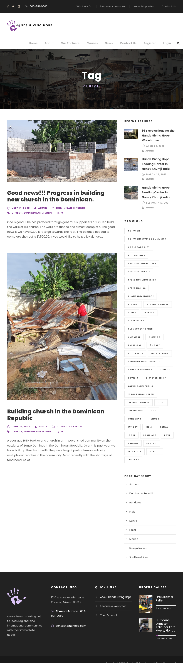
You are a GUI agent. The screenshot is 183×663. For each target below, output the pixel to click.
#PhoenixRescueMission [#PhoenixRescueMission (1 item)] (143, 353)
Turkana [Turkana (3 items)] (133, 451)
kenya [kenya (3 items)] (164, 419)
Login (167, 43)
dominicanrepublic (37, 213)
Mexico (133, 531)
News (111, 43)
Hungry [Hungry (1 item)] (132, 419)
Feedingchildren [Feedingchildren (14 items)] (138, 394)
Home (39, 43)
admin (41, 208)
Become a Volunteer (111, 598)
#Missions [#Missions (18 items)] (133, 337)
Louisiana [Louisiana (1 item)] (150, 427)
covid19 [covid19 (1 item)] (132, 370)
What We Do (92, 6)
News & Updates (146, 6)
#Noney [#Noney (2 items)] (153, 337)
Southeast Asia (137, 549)
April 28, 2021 (155, 146)
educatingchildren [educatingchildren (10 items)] (140, 386)
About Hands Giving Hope (114, 589)
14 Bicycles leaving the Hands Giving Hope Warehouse (157, 135)
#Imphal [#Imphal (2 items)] (165, 296)
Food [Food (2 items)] (161, 394)
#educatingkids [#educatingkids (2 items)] (138, 271)
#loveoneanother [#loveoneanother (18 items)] (139, 321)
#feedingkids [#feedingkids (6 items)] (136, 288)
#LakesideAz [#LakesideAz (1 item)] (153, 312)
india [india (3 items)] (148, 419)
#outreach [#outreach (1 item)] (134, 345)
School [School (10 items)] (154, 443)
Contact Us (170, 6)
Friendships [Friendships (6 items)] (135, 402)
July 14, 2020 (20, 208)
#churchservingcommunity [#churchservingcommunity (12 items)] (145, 239)
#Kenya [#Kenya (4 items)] (132, 312)
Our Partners (74, 43)
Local (132, 521)
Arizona (133, 476)
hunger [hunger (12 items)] (154, 411)
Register (150, 43)
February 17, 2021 (158, 203)
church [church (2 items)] (163, 361)
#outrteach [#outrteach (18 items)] (158, 345)
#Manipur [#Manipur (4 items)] (133, 329)
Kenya (133, 512)
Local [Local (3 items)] (131, 427)
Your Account (107, 607)
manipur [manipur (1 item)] (133, 435)
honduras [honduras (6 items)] (134, 411)
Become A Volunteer (118, 6)
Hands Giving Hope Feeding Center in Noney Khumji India (158, 164)
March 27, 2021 (156, 174)
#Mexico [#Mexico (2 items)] (153, 329)
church (17, 213)
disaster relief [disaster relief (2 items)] (156, 370)
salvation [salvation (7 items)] (134, 443)
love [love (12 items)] (167, 427)
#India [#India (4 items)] (161, 304)
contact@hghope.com (69, 617)
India (132, 503)
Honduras (134, 494)
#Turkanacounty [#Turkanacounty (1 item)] (138, 361)
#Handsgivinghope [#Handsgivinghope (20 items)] (139, 296)
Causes (95, 43)
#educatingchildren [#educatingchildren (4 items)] (141, 263)
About (54, 43)
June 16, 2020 (20, 426)
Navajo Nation (137, 540)
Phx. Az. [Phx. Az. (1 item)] (151, 435)
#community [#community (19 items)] (135, 255)
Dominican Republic (67, 208)
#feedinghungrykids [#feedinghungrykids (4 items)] (141, 280)
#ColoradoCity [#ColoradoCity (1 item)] (137, 247)
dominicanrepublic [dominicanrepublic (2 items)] (140, 378)
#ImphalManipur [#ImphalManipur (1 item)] (138, 304)
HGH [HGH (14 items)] (154, 402)
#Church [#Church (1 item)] (133, 231)
